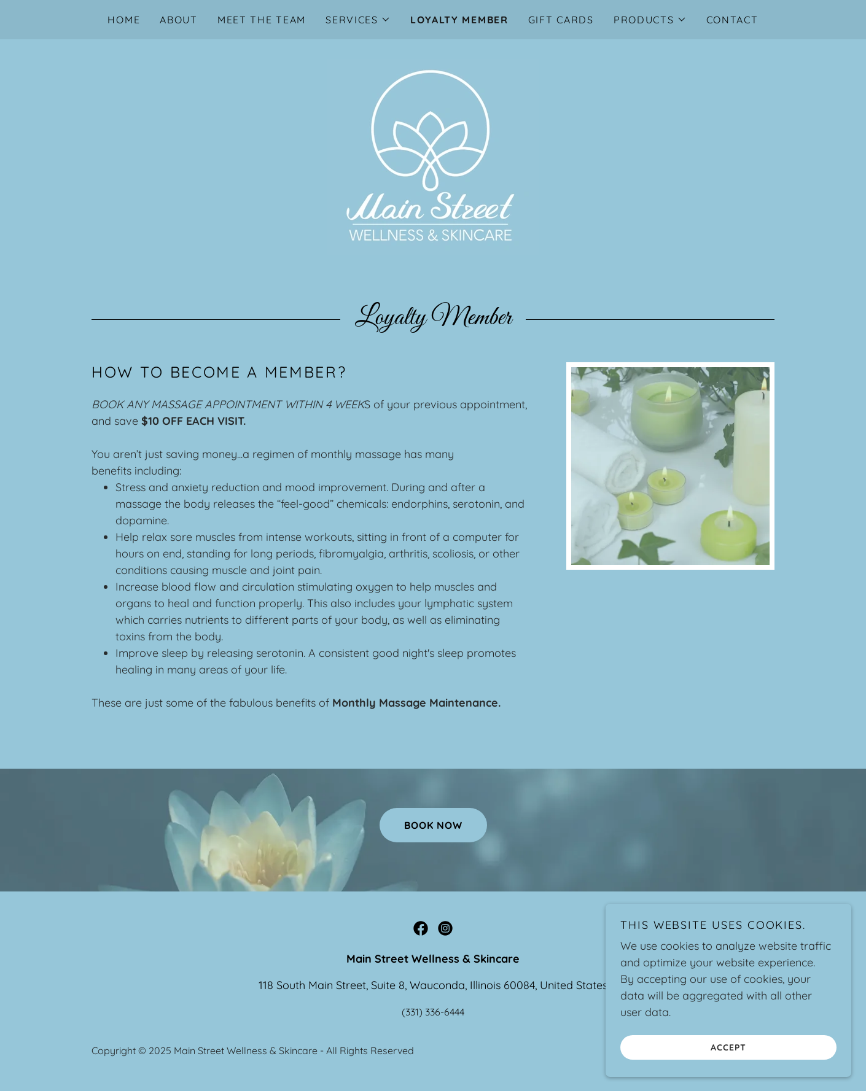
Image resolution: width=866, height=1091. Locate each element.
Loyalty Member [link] (459, 20)
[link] (433, 156)
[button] (358, 19)
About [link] (179, 20)
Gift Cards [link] (561, 20)
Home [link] (123, 20)
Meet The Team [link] (261, 20)
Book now (433, 825)
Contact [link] (732, 20)
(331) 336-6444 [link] (433, 1012)
